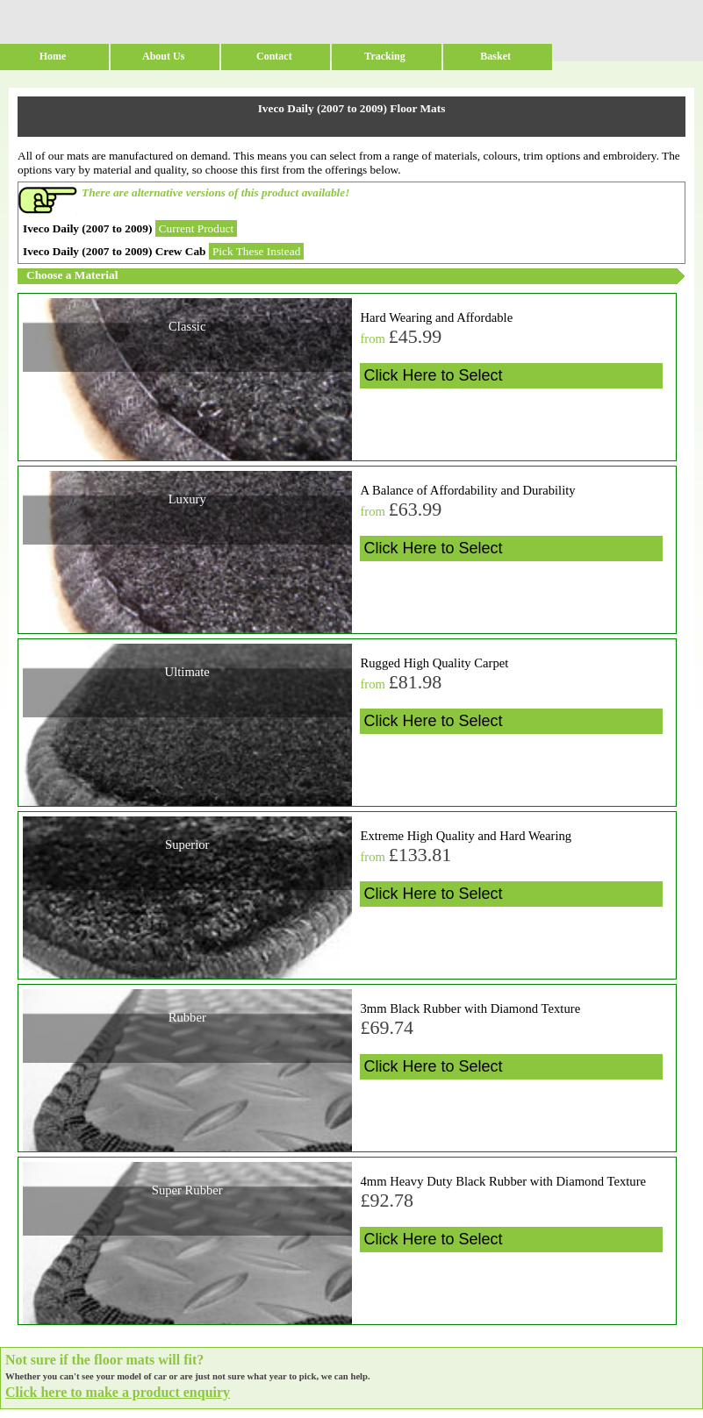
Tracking (384, 56)
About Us (163, 56)
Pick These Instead (256, 251)
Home (53, 56)
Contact (274, 56)
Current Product (196, 228)
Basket (495, 56)
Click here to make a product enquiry (117, 1392)
